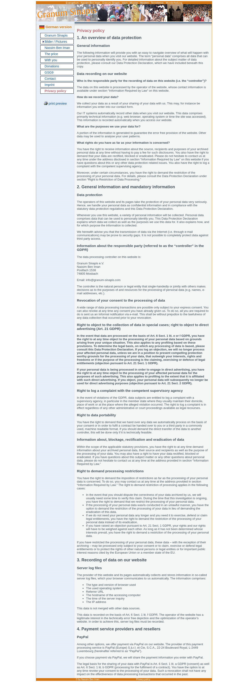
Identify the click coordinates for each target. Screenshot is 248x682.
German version (55, 27)
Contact (50, 78)
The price (51, 54)
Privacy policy (143, 679)
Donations (52, 66)
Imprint (49, 85)
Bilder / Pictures (56, 41)
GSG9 (49, 72)
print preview (55, 103)
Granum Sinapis (56, 35)
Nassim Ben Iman (57, 48)
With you (51, 60)
